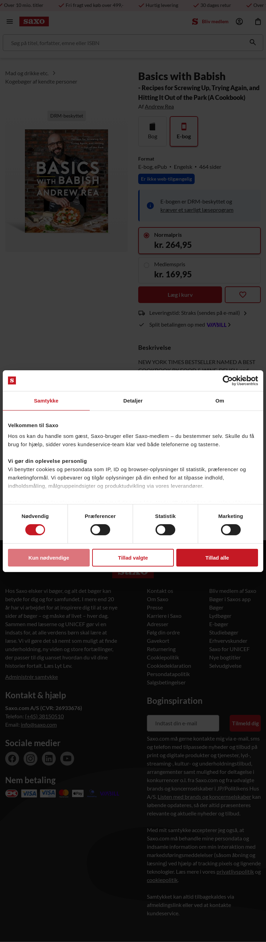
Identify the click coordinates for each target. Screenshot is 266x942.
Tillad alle (217, 558)
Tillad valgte (133, 558)
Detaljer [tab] (133, 400)
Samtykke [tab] (46, 400)
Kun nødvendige (48, 558)
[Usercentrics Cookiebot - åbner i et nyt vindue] (227, 380)
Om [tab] (219, 400)
